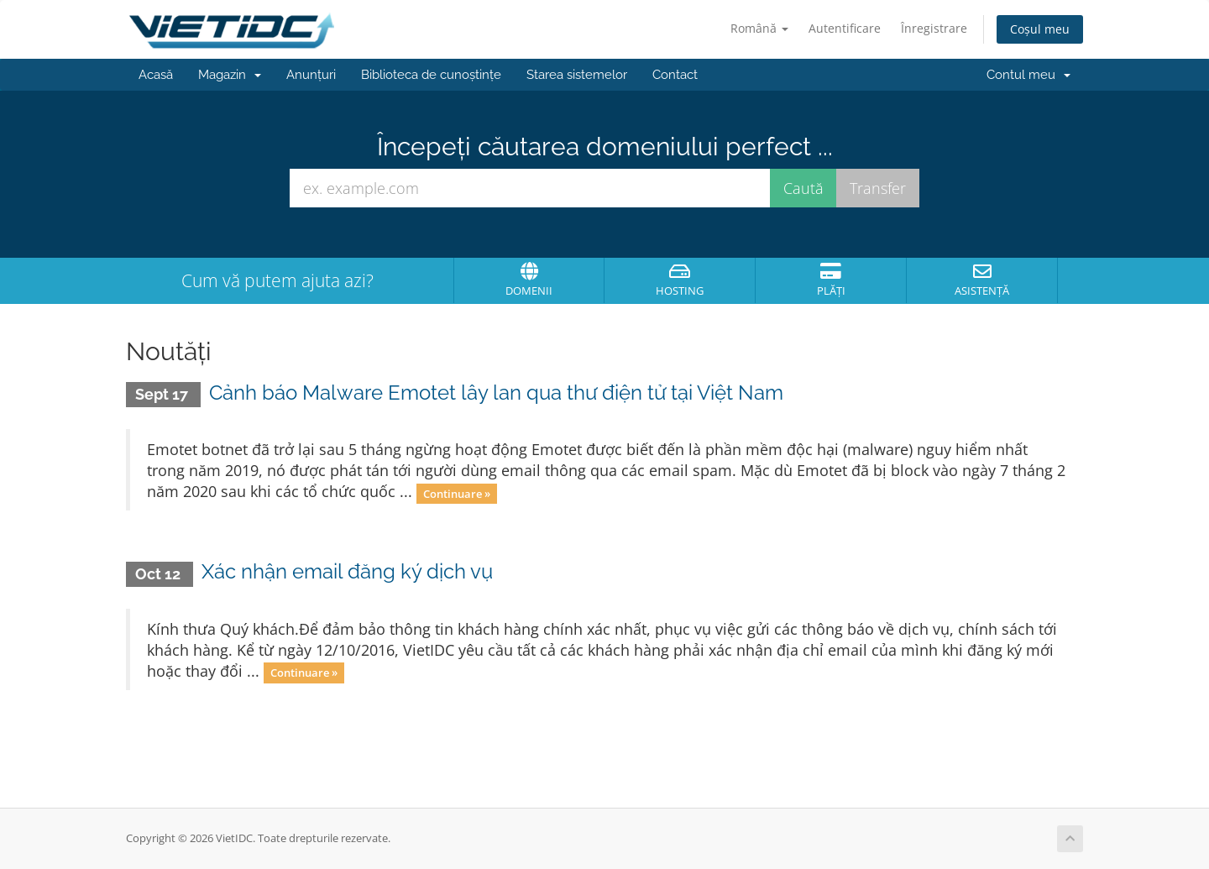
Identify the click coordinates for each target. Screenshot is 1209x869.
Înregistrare (934, 28)
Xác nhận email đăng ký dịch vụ (347, 571)
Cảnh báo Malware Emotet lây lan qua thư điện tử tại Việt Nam (496, 392)
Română (759, 28)
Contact (675, 74)
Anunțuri (311, 74)
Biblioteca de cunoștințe (431, 74)
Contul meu (1028, 74)
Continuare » (456, 492)
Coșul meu (1040, 29)
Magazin (229, 74)
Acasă (156, 74)
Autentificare (845, 28)
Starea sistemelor (576, 74)
